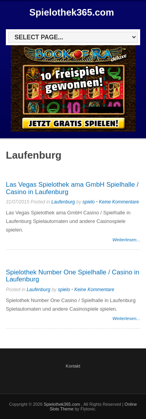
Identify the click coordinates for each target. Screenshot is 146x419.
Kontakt (73, 366)
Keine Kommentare (119, 202)
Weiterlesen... (126, 239)
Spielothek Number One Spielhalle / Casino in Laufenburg (72, 276)
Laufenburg (63, 202)
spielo (89, 202)
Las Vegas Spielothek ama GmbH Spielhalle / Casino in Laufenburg (72, 188)
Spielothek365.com (71, 12)
